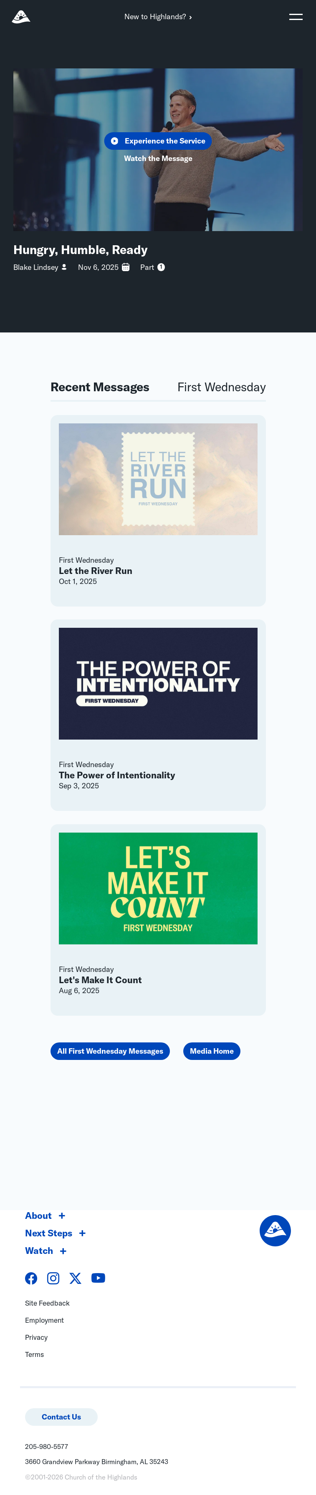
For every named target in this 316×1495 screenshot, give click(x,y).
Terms (34, 1354)
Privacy (36, 1337)
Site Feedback (47, 1303)
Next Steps (48, 1233)
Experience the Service (158, 141)
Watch (39, 1250)
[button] (296, 17)
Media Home (212, 1051)
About (38, 1215)
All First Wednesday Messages (110, 1051)
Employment (44, 1320)
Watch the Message (158, 158)
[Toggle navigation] (296, 16)
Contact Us (61, 1417)
